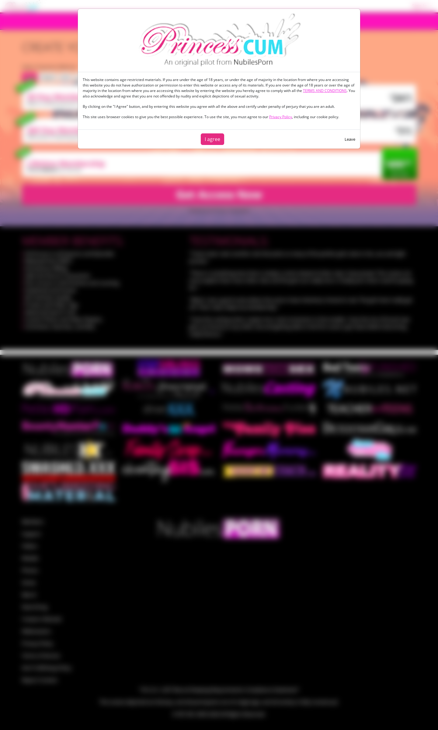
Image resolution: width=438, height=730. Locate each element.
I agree (212, 139)
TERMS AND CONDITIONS (325, 90)
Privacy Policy (280, 116)
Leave (350, 139)
